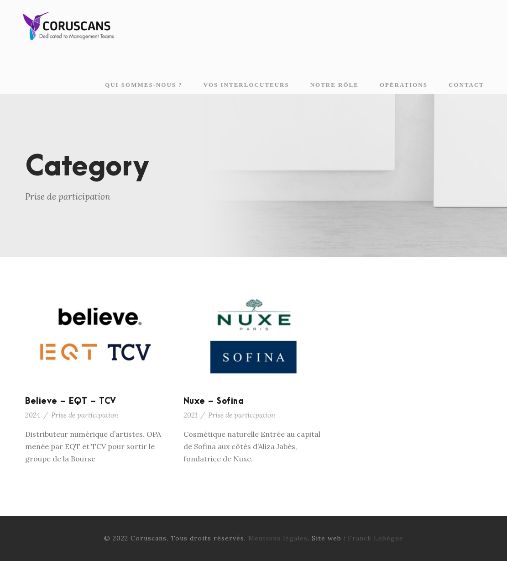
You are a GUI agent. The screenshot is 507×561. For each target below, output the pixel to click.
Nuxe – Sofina (213, 401)
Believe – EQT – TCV (70, 401)
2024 (32, 415)
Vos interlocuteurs (246, 84)
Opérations (404, 84)
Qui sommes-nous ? (144, 84)
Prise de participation (84, 415)
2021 (190, 415)
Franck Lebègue (375, 538)
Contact (466, 84)
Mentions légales (278, 538)
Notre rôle (334, 84)
